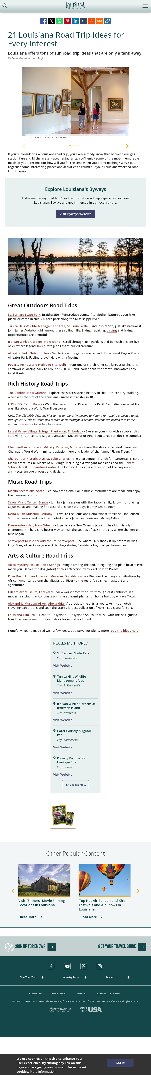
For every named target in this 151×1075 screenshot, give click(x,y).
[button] (107, 21)
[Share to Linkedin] (75, 21)
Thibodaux (75, 431)
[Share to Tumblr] (83, 21)
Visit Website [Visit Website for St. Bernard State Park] (62, 665)
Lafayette (46, 592)
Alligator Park (18, 353)
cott (41, 491)
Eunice (43, 502)
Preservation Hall (20, 525)
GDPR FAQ (81, 993)
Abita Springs (50, 565)
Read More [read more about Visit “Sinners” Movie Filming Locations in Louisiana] (28, 917)
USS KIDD (15, 404)
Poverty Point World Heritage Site (33, 365)
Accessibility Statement (109, 993)
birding (112, 330)
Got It (120, 1063)
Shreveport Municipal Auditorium (32, 541)
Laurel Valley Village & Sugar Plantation (37, 431)
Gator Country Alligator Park (74, 733)
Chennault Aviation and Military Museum (38, 447)
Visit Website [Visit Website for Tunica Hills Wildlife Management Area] (62, 693)
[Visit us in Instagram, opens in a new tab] (100, 966)
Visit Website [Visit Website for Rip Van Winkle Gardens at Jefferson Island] (62, 720)
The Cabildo (17, 393)
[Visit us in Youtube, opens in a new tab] (67, 966)
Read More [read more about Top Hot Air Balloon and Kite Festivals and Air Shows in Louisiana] (88, 917)
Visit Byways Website (76, 214)
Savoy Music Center (22, 502)
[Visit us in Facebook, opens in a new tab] (51, 966)
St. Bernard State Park (24, 315)
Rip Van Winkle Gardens (25, 342)
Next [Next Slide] (127, 146)
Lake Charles (60, 459)
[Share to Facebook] (43, 21)
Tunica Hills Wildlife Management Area (36, 326)
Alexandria (56, 603)
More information (43, 1072)
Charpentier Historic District (28, 459)
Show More (74, 785)
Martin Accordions (21, 491)
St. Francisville (77, 326)
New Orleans (36, 393)
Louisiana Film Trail (22, 615)
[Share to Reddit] (91, 21)
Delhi (63, 365)
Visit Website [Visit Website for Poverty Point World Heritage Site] (62, 774)
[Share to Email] (99, 21)
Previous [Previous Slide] (24, 146)
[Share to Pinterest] (67, 21)
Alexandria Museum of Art (27, 603)
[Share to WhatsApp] (59, 21)
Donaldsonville (76, 576)
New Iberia (52, 342)
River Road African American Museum (35, 576)
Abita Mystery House (23, 565)
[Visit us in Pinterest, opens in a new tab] (83, 966)
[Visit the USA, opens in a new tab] (91, 1010)
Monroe (75, 447)
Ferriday (46, 514)
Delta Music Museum (23, 514)
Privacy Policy (59, 993)
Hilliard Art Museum (22, 592)
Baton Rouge (33, 404)
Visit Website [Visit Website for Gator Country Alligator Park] (62, 747)
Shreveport (66, 541)
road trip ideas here (124, 631)
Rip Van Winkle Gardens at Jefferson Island (76, 706)
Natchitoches (39, 353)
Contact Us (35, 993)
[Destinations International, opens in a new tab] (60, 1010)
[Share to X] (51, 21)
